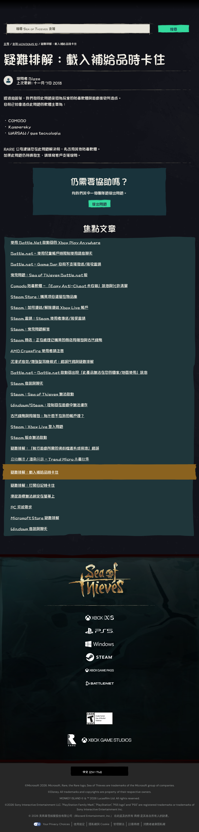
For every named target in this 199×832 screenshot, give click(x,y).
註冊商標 (133, 824)
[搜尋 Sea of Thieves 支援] (78, 28)
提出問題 (99, 204)
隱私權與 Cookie (99, 824)
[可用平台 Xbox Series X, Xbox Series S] (99, 618)
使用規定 (79, 824)
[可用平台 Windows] (99, 644)
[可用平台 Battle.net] (99, 683)
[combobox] (78, 28)
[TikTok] (122, 699)
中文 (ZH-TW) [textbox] (92, 771)
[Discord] (112, 699)
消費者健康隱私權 (154, 824)
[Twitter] (75, 698)
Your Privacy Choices (56, 824)
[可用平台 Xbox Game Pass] (99, 670)
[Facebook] (66, 698)
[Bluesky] (132, 699)
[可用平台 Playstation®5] (99, 631)
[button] (99, 771)
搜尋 (173, 29)
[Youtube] (99, 699)
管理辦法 (118, 824)
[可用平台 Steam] (99, 657)
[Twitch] (85, 699)
